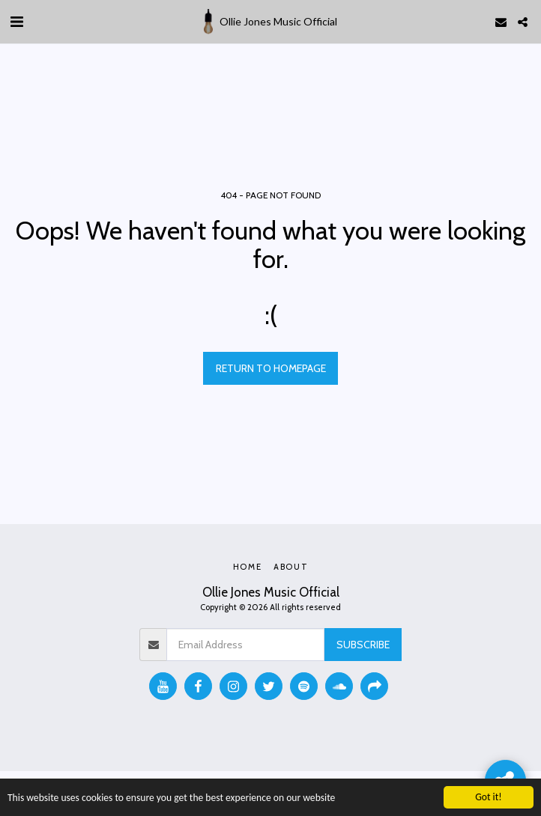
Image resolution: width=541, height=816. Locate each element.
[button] (16, 21)
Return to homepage (271, 368)
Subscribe (363, 644)
